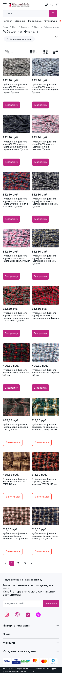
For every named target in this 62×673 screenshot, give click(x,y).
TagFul (53, 668)
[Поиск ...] (26, 13)
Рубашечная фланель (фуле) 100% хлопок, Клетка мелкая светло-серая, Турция (16, 88)
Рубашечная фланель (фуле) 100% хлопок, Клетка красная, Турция (45, 315)
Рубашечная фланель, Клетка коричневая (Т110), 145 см (15, 481)
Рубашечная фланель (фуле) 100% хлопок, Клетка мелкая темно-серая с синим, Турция (15, 145)
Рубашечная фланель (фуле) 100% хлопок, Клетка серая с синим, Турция (45, 202)
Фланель (39, 27)
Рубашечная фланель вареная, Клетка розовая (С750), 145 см (15, 536)
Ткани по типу (28, 27)
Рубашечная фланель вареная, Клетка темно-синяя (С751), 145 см (45, 536)
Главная (7, 27)
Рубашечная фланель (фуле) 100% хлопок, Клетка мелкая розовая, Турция (44, 145)
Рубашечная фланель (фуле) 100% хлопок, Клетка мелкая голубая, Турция (45, 88)
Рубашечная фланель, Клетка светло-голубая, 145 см (45, 372)
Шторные (20, 21)
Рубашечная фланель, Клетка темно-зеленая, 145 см (16, 372)
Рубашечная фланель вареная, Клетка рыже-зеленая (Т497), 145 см (45, 427)
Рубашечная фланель (19, 39)
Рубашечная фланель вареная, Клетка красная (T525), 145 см (44, 481)
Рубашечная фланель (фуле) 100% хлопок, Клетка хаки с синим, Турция (44, 259)
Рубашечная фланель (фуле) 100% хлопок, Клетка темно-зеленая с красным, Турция (16, 317)
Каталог (7, 21)
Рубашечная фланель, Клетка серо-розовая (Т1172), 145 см (15, 427)
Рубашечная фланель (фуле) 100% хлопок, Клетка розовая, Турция (16, 258)
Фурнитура (50, 21)
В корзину (11, 105)
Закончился (12, 442)
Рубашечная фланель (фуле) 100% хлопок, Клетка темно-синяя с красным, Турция (15, 202)
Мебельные (35, 21)
